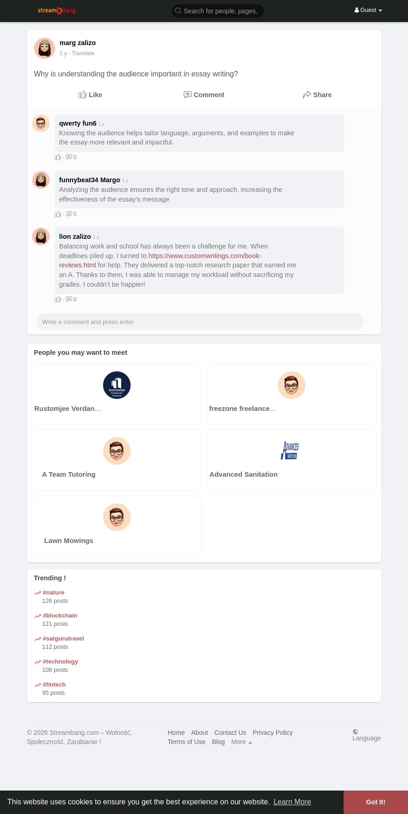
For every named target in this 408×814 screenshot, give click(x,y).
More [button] (242, 742)
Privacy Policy (273, 732)
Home (175, 732)
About (199, 732)
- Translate (82, 53)
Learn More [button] (292, 802)
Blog (218, 741)
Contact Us (230, 732)
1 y (63, 53)
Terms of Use (186, 741)
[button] (218, 10)
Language (366, 735)
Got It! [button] (375, 802)
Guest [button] (369, 9)
